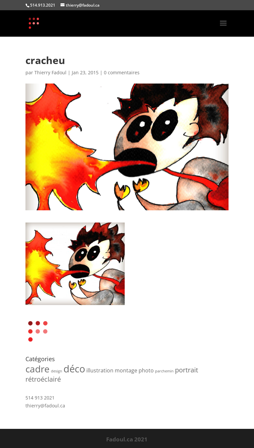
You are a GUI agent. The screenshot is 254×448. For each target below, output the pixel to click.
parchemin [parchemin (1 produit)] (164, 371)
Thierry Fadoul (50, 72)
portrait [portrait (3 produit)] (186, 369)
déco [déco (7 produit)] (74, 368)
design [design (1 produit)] (56, 371)
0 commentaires (122, 72)
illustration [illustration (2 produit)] (99, 370)
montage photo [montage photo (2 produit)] (134, 370)
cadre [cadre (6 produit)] (37, 368)
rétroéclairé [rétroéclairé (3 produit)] (43, 379)
